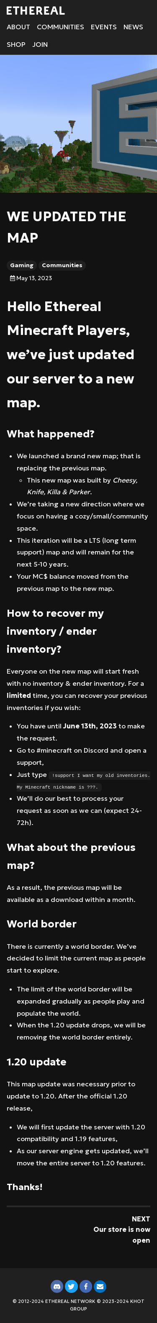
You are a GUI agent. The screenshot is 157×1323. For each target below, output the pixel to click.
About (18, 27)
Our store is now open (121, 1234)
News (133, 27)
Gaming (21, 265)
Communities (60, 27)
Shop (16, 44)
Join (40, 44)
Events (104, 27)
